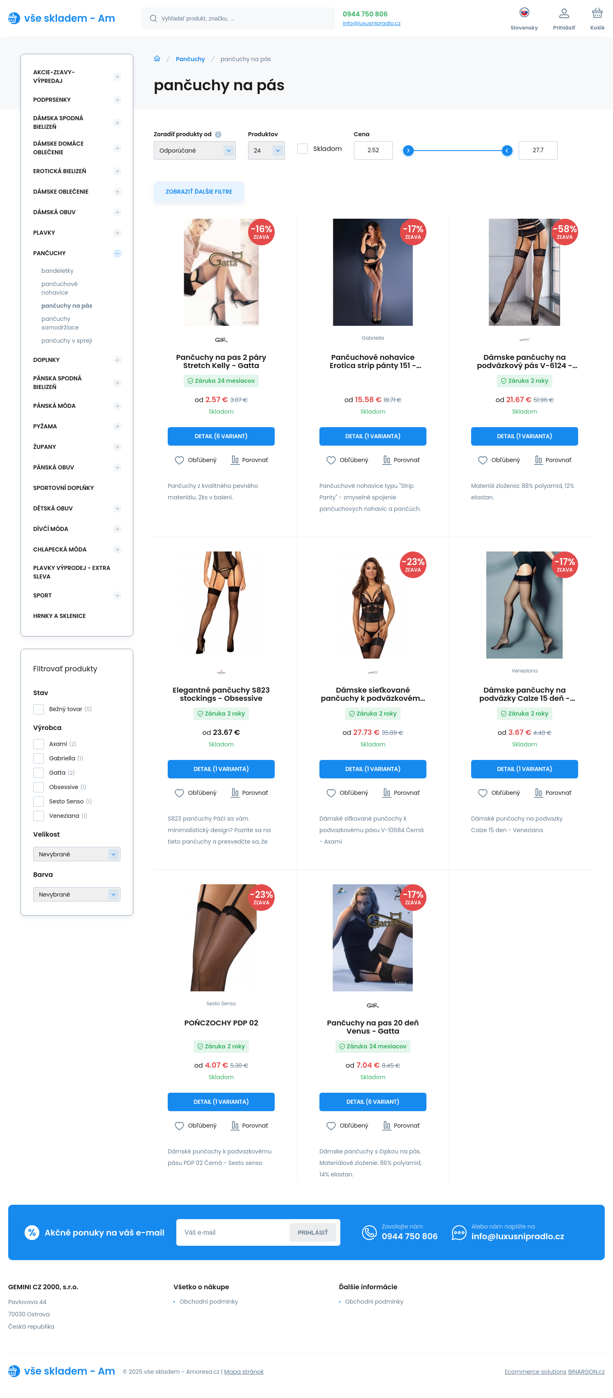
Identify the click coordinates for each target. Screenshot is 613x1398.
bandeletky (57, 271)
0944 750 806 (365, 14)
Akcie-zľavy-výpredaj (54, 76)
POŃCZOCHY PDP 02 (221, 1023)
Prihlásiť (313, 1232)
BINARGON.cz (586, 1372)
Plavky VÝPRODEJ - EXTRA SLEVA (71, 572)
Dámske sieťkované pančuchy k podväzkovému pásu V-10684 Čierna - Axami (373, 694)
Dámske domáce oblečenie (58, 148)
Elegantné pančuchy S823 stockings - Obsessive (221, 694)
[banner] (64, 18)
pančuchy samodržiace (60, 323)
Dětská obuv (53, 508)
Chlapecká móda (60, 549)
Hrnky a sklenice (59, 616)
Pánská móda (54, 406)
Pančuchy (190, 59)
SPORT (42, 595)
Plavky (44, 233)
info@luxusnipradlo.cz (372, 23)
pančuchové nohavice (59, 288)
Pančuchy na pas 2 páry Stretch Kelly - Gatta (221, 361)
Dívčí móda (50, 529)
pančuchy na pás (66, 306)
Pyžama (45, 426)
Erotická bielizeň (59, 171)
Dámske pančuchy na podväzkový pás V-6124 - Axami (524, 361)
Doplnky (46, 360)
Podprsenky (52, 100)
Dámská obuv (54, 212)
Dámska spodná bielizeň (58, 122)
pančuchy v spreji (66, 340)
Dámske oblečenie (61, 192)
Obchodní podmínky (209, 1301)
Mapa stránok (244, 1372)
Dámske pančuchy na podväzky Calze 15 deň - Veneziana (524, 694)
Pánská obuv (53, 467)
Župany (44, 447)
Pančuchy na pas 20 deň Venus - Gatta (373, 1027)
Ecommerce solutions (536, 1372)
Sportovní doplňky (63, 488)
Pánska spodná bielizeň (57, 382)
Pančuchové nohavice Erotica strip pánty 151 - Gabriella (373, 361)
